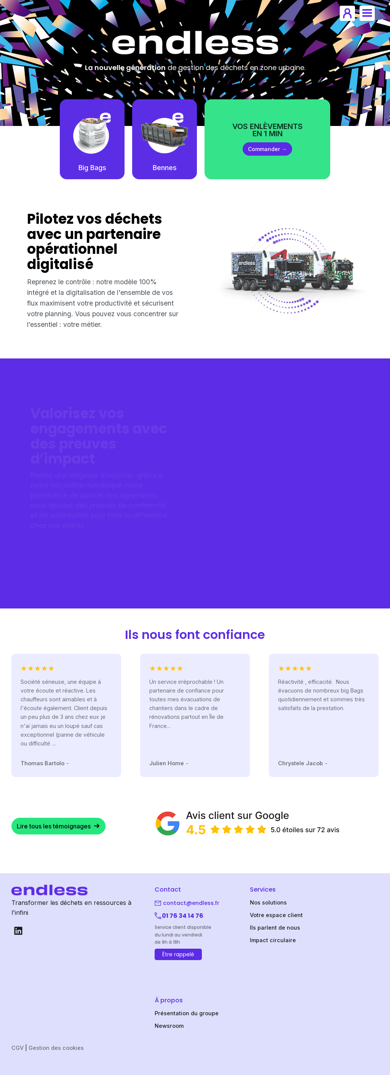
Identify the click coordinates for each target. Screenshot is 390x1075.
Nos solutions (268, 902)
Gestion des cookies (56, 1048)
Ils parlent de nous (275, 927)
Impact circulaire (273, 940)
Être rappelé (178, 954)
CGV (17, 1048)
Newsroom (169, 1025)
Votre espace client (276, 915)
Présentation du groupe (187, 1013)
